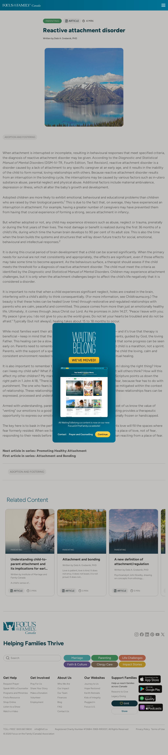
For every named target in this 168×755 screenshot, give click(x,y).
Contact (62, 434)
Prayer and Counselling (81, 434)
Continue (103, 434)
